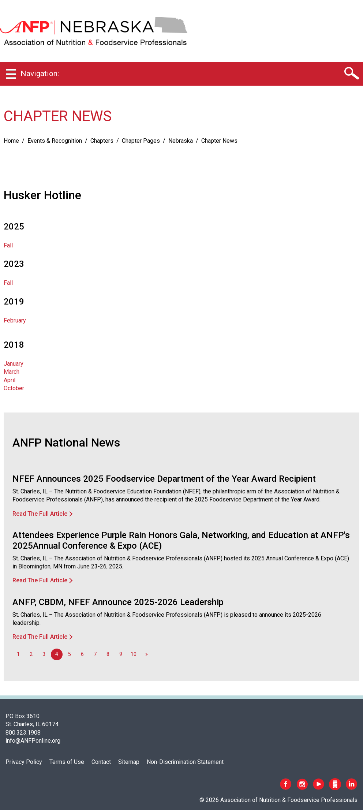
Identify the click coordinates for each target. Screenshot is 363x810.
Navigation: (39, 73)
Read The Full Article (39, 513)
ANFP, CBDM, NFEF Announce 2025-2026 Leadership (118, 602)
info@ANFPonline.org (32, 740)
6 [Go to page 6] (82, 654)
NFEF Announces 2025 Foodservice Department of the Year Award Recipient (164, 479)
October (14, 388)
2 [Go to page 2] (31, 654)
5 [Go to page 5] (69, 654)
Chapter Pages (141, 140)
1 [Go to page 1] (18, 654)
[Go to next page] (146, 654)
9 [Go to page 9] (120, 654)
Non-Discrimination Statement (185, 761)
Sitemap (128, 761)
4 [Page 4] (56, 654)
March (11, 371)
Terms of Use (66, 761)
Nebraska (180, 140)
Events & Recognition (54, 140)
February (15, 320)
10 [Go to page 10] (133, 654)
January (13, 363)
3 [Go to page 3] (43, 654)
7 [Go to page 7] (95, 654)
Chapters (101, 140)
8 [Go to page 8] (107, 654)
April (9, 380)
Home (11, 140)
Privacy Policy (23, 761)
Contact (101, 761)
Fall (8, 245)
